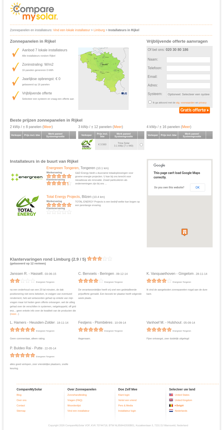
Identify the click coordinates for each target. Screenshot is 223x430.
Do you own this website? (169, 187)
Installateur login (127, 410)
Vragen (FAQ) (74, 400)
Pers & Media (125, 405)
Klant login (124, 395)
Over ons (22, 400)
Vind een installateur (78, 410)
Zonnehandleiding (77, 395)
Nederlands (181, 410)
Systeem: (155, 94)
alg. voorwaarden (185, 102)
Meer (47, 127)
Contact (21, 405)
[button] (184, 232)
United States (182, 395)
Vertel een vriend (127, 400)
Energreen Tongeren (62, 168)
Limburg (99, 30)
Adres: (153, 85)
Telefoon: (155, 68)
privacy (203, 102)
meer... (14, 314)
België (180, 405)
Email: (152, 76)
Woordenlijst (74, 405)
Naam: (153, 59)
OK (198, 187)
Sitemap (21, 410)
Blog (19, 395)
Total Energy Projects (63, 197)
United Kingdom (183, 400)
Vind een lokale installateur (71, 30)
